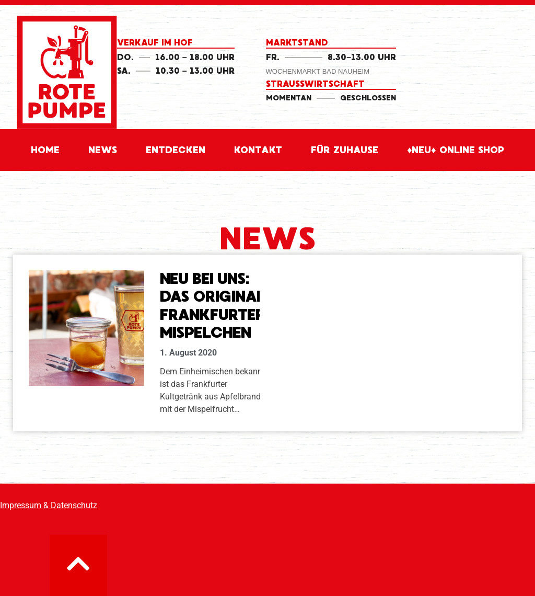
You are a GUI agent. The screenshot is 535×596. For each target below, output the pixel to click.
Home (45, 150)
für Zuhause (344, 150)
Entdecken (175, 150)
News (102, 150)
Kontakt (258, 150)
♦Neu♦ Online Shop (455, 150)
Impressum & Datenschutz (48, 505)
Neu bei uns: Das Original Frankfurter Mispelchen (212, 306)
